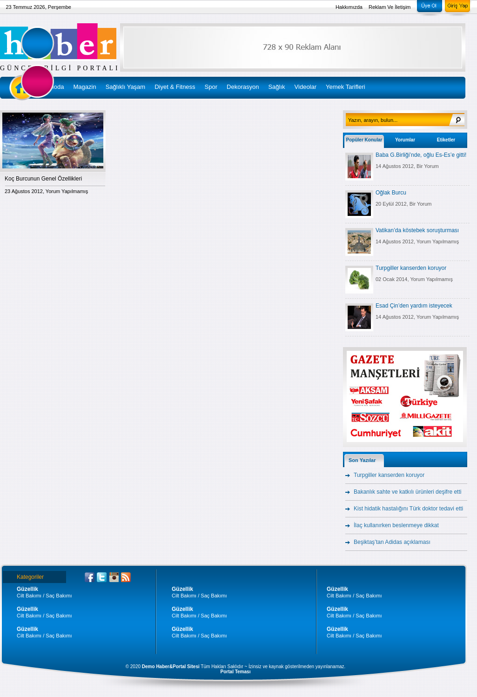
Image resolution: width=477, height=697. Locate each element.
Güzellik (27, 589)
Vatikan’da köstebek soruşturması (417, 230)
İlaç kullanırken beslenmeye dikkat (396, 525)
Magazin (85, 86)
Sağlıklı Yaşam (126, 86)
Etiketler (446, 139)
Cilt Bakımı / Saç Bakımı (44, 595)
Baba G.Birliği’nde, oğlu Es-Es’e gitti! (421, 155)
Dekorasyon (243, 86)
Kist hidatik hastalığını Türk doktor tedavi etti (408, 508)
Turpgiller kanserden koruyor (411, 268)
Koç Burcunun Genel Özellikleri (43, 178)
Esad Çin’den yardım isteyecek (414, 305)
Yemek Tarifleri (345, 86)
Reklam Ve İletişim (389, 7)
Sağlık (276, 86)
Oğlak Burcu (391, 192)
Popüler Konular (364, 139)
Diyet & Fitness (175, 86)
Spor (211, 86)
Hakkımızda (349, 7)
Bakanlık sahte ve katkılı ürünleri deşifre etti (407, 492)
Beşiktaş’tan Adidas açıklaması (392, 542)
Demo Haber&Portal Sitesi (171, 666)
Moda (56, 86)
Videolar (305, 86)
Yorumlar (405, 139)
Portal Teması (236, 671)
